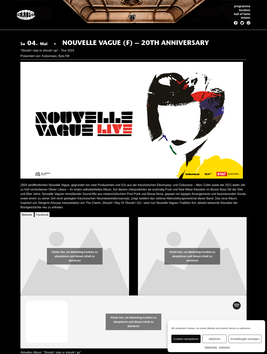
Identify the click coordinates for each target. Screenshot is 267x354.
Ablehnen (214, 338)
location (244, 10)
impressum (224, 347)
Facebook (42, 214)
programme (242, 6)
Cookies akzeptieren (186, 338)
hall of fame (242, 14)
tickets (245, 17)
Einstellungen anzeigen (245, 338)
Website (26, 214)
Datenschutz (211, 347)
